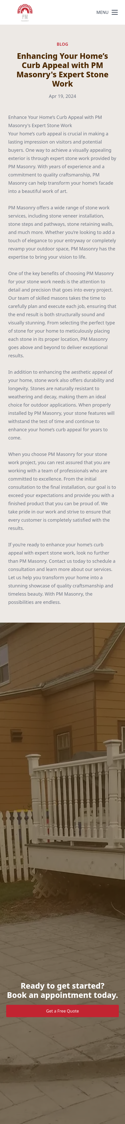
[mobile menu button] (115, 12)
